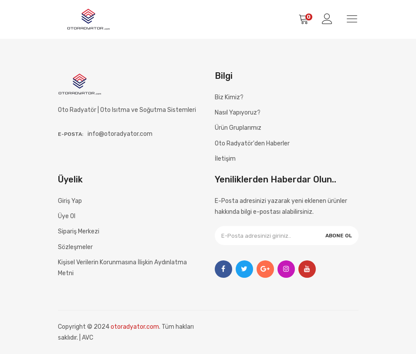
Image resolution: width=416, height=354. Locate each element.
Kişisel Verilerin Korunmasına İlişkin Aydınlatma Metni (122, 268)
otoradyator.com (135, 326)
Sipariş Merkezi (78, 231)
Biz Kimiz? (229, 97)
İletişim (225, 158)
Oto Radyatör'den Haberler (252, 143)
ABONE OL (338, 236)
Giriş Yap (70, 201)
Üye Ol (66, 216)
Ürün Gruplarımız (238, 127)
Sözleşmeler (75, 247)
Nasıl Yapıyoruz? (237, 112)
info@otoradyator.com (120, 134)
